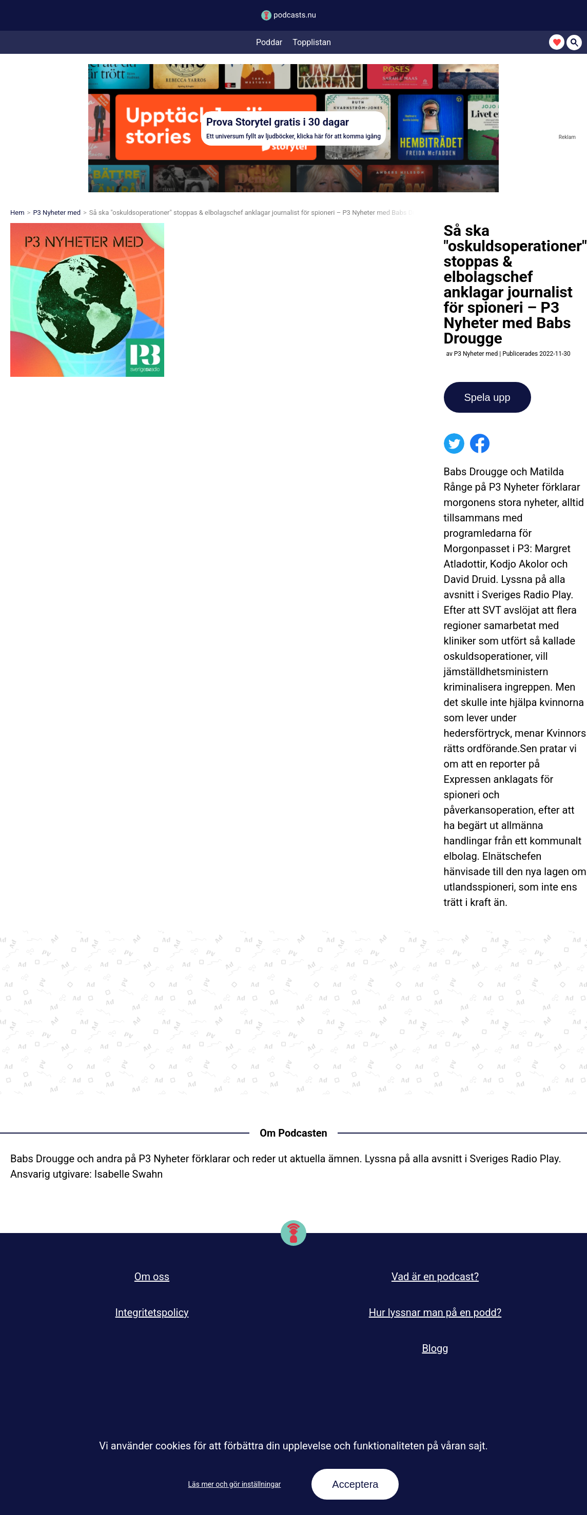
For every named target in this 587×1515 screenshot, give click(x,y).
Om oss (151, 1276)
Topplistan (311, 42)
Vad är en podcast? (435, 1276)
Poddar (269, 42)
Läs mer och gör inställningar (234, 1484)
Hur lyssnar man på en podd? (435, 1312)
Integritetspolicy (152, 1312)
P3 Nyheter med (57, 212)
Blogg (435, 1348)
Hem (17, 212)
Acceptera (355, 1484)
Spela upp (487, 397)
